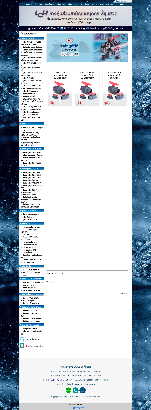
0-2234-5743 (83, 376)
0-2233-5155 (72, 376)
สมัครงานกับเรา (111, 4)
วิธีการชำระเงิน (73, 4)
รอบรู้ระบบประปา (97, 4)
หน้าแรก (29, 4)
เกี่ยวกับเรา (38, 4)
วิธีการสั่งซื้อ (61, 4)
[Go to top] (125, 293)
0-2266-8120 (57, 376)
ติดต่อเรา (123, 4)
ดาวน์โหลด (85, 4)
